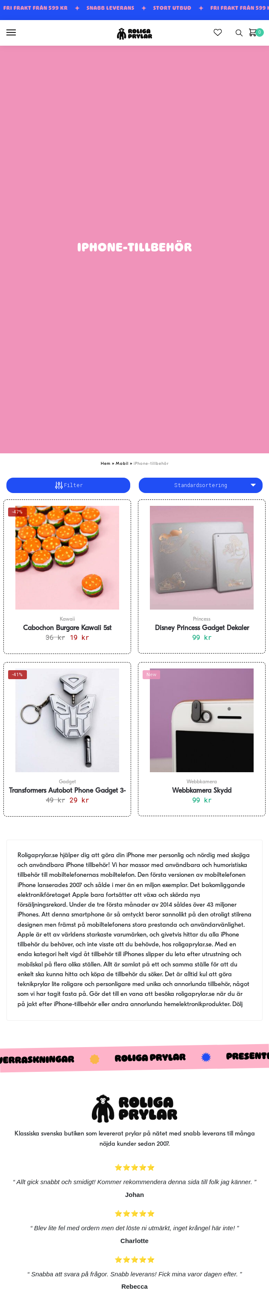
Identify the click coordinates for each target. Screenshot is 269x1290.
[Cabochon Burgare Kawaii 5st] (67, 558)
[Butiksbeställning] (201, 485)
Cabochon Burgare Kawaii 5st (67, 628)
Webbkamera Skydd (201, 791)
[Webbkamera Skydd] (201, 720)
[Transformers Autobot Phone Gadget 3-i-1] (67, 720)
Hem (106, 463)
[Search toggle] (239, 33)
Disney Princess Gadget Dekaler (202, 628)
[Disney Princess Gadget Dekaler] (201, 558)
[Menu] (19, 32)
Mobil (122, 463)
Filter (68, 485)
